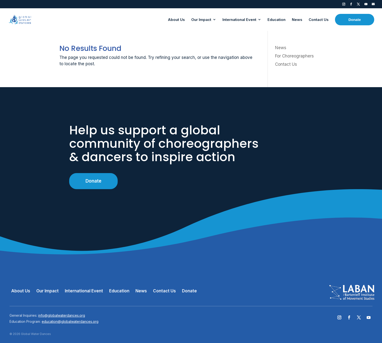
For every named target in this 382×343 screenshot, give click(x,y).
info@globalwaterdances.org (61, 315)
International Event (84, 290)
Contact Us (286, 64)
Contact (373, 5)
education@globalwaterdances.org (70, 321)
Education (119, 290)
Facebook (351, 5)
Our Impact (47, 290)
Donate (93, 181)
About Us (20, 290)
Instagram (343, 5)
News (280, 47)
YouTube (365, 5)
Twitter (358, 5)
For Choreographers (294, 56)
